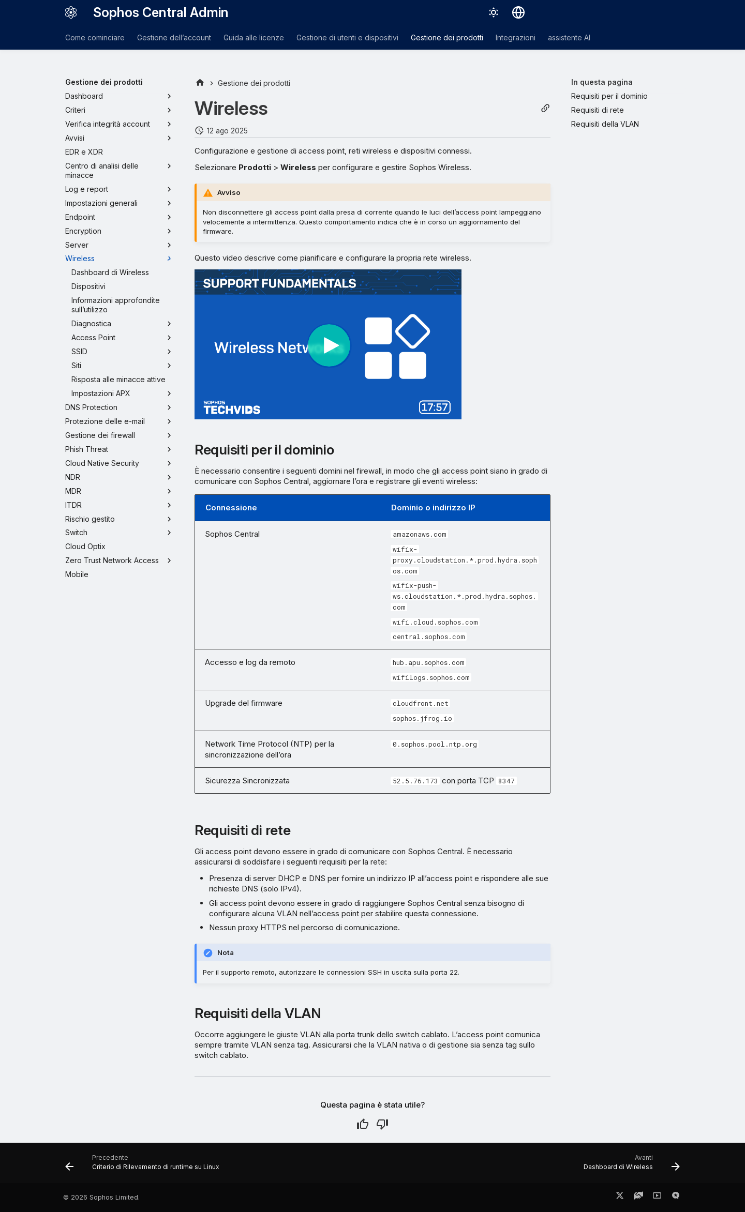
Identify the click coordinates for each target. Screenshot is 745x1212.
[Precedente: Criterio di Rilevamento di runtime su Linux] (145, 1166)
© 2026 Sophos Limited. (101, 1197)
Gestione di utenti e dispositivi (347, 37)
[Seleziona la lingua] (518, 12)
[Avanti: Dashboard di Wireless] (629, 1166)
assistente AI (569, 37)
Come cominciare (95, 37)
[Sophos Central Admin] (71, 12)
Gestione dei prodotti (447, 37)
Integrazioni (515, 37)
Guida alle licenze (254, 37)
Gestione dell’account (174, 37)
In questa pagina (602, 82)
